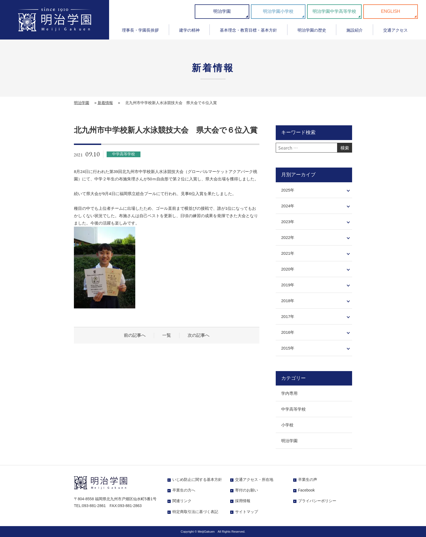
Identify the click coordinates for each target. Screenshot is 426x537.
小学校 (287, 425)
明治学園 (222, 11)
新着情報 (105, 103)
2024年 (287, 206)
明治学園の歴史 (312, 30)
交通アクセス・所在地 (254, 479)
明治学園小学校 (278, 11)
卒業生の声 (307, 479)
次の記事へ (198, 335)
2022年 (287, 237)
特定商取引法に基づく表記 (195, 511)
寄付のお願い (246, 490)
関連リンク (181, 501)
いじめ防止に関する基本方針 (197, 479)
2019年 (287, 285)
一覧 (166, 335)
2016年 (287, 332)
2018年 (287, 300)
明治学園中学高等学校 (334, 11)
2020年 (287, 269)
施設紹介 (354, 30)
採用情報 (242, 501)
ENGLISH (390, 11)
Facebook (306, 490)
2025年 (287, 190)
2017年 (287, 316)
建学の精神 (189, 30)
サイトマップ (246, 511)
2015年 (287, 348)
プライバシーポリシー (317, 501)
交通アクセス (395, 30)
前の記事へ (135, 335)
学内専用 (289, 393)
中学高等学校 (293, 409)
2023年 (287, 221)
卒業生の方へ (183, 490)
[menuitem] (140, 32)
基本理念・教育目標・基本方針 (248, 30)
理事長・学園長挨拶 (140, 30)
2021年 (287, 253)
